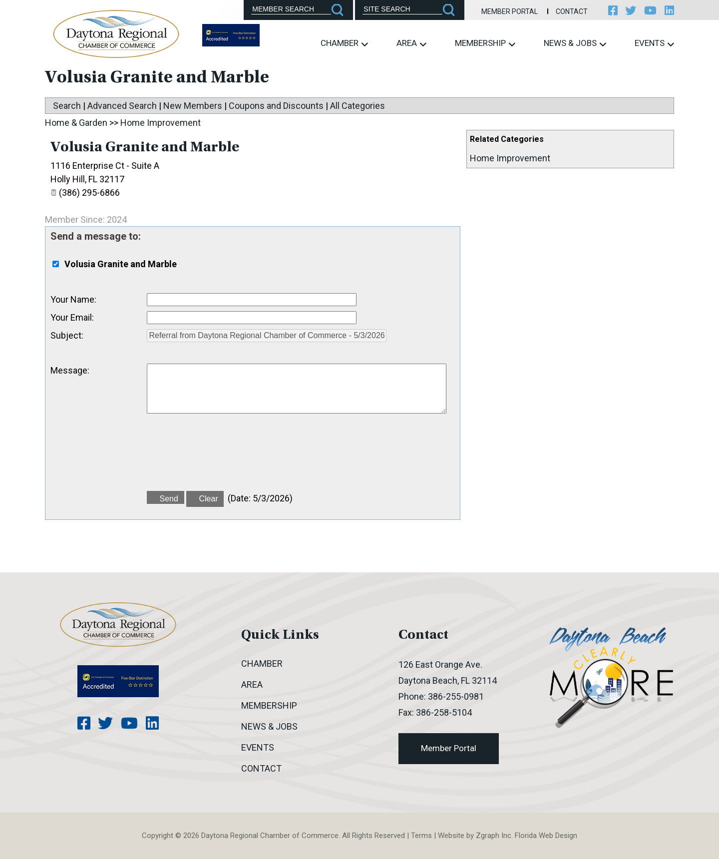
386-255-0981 (456, 696)
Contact (571, 11)
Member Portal (509, 11)
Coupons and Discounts (276, 105)
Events (654, 43)
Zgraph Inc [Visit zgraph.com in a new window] (493, 835)
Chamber (344, 43)
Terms (421, 835)
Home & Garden (76, 122)
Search (67, 105)
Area (411, 43)
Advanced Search (122, 105)
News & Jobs (575, 43)
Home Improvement (510, 158)
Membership (485, 43)
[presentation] (223, 457)
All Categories (357, 105)
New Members (192, 105)
